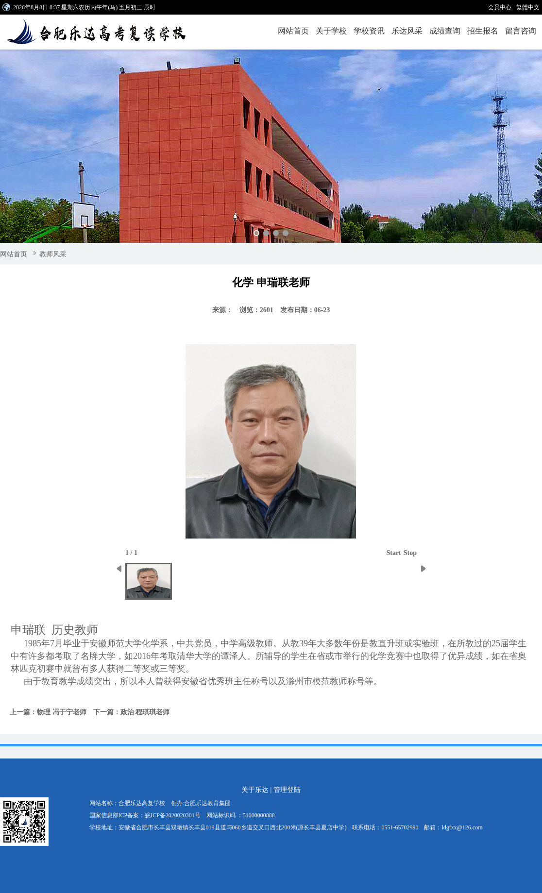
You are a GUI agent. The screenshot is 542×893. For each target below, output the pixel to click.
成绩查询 (444, 31)
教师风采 (53, 254)
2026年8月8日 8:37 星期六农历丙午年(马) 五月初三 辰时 (84, 7)
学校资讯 (369, 31)
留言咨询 (520, 31)
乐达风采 (407, 31)
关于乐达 (255, 789)
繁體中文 (528, 7)
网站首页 (293, 31)
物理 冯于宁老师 (61, 712)
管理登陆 (287, 789)
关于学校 (331, 31)
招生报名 (482, 31)
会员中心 (499, 7)
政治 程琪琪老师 (145, 712)
